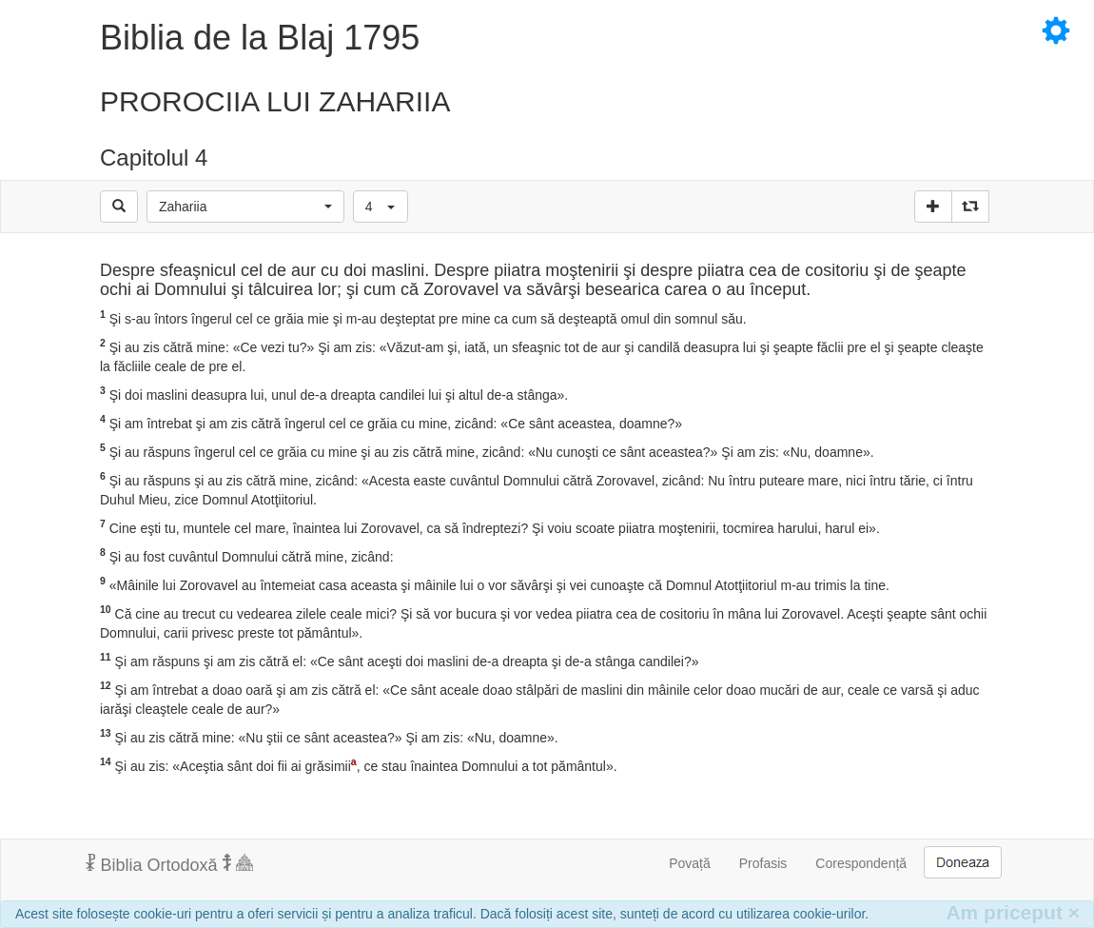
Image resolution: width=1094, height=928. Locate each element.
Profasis (763, 863)
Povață (690, 863)
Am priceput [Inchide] (1013, 912)
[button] (245, 206)
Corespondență (861, 863)
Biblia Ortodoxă (169, 864)
